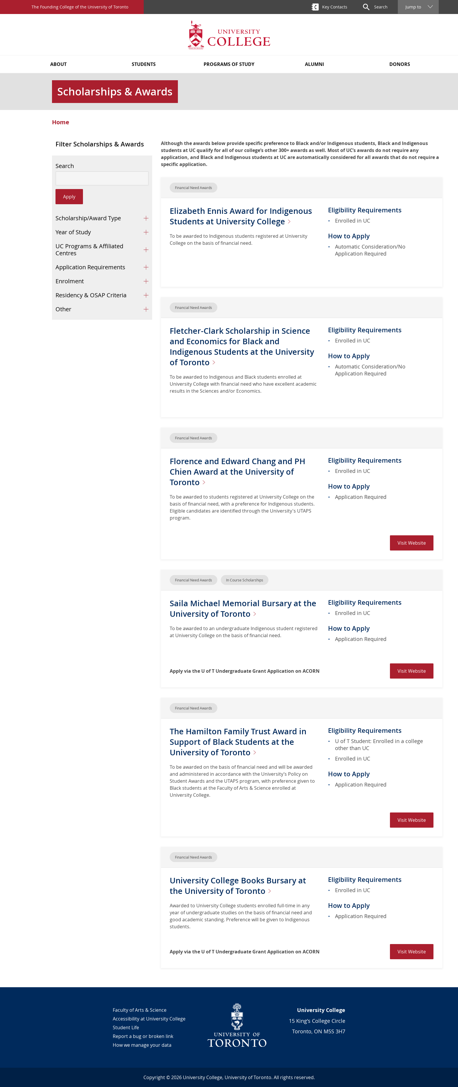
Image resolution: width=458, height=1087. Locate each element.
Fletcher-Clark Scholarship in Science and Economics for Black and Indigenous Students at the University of (244, 346)
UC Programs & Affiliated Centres (89, 249)
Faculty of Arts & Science (139, 1010)
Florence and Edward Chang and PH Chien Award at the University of (239, 471)
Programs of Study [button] (229, 64)
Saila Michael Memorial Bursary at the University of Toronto (244, 608)
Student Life (126, 1027)
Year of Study (73, 232)
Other (63, 309)
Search (64, 165)
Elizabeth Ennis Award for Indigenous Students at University (243, 216)
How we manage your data (142, 1045)
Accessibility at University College (149, 1019)
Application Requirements (90, 267)
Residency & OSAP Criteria (90, 295)
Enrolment (69, 281)
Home (60, 122)
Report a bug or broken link (143, 1036)
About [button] (58, 64)
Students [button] (144, 64)
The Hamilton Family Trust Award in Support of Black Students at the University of (240, 742)
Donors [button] (399, 64)
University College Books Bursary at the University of (240, 885)
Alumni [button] (314, 64)
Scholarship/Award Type (88, 218)
